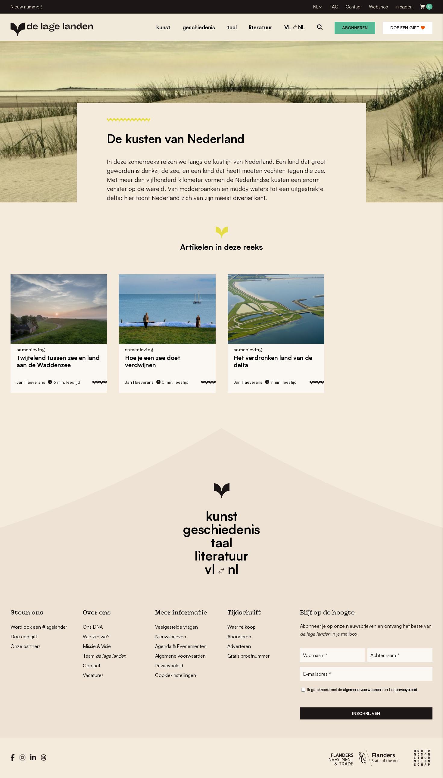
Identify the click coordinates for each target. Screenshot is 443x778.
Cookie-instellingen (175, 675)
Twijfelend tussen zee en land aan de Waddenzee (58, 361)
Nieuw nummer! (26, 7)
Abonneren (355, 27)
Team (104, 656)
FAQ (334, 7)
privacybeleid (406, 689)
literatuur (221, 556)
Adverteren (239, 646)
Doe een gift (407, 27)
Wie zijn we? (96, 637)
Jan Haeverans (31, 382)
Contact (354, 7)
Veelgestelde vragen (176, 627)
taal (221, 542)
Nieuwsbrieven (170, 637)
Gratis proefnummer (248, 656)
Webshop (378, 7)
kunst (222, 516)
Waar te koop (241, 627)
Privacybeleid (169, 665)
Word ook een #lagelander (39, 627)
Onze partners (26, 646)
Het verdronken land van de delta (273, 361)
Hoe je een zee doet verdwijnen (152, 361)
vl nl (222, 569)
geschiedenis (221, 529)
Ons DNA (93, 627)
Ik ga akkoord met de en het (362, 690)
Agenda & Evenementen (181, 646)
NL (315, 7)
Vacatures (93, 675)
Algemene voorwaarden (180, 656)
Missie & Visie (97, 646)
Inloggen (404, 7)
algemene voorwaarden (362, 689)
